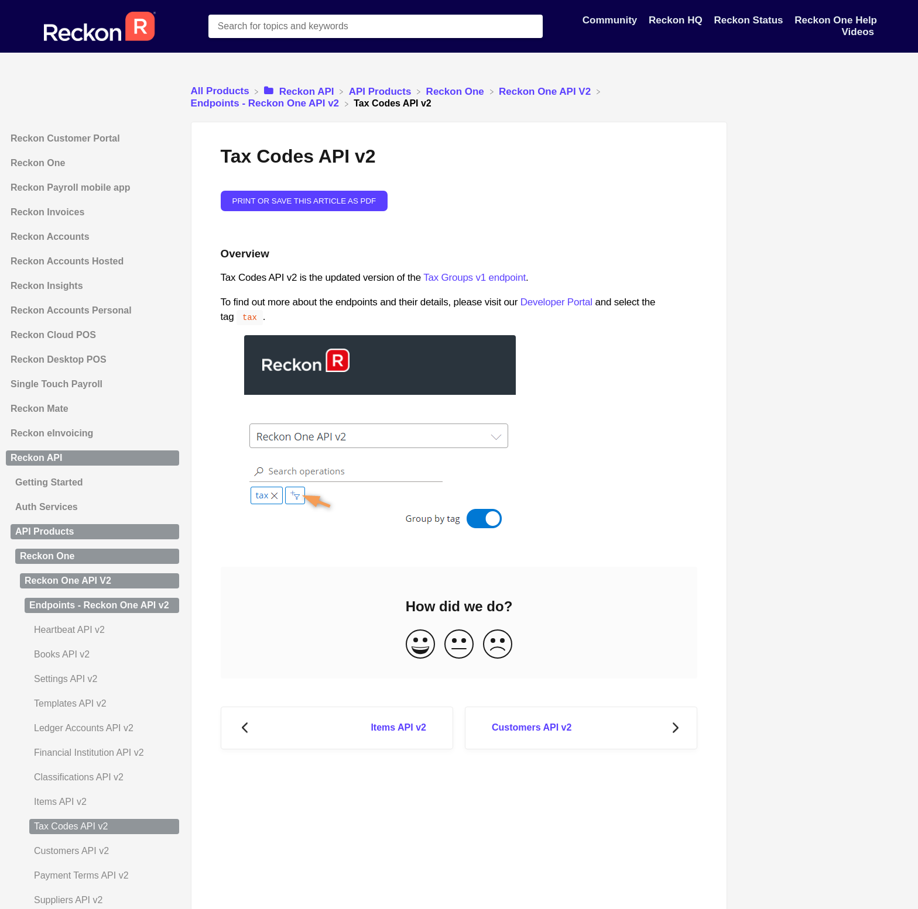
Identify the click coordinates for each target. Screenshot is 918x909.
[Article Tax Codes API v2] (92, 826)
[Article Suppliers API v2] (92, 900)
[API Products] (381, 91)
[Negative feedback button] (497, 644)
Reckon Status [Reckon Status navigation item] (750, 20)
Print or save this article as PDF (304, 201)
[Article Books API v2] (92, 654)
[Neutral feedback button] (459, 644)
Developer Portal (556, 302)
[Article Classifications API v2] (92, 777)
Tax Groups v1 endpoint (474, 277)
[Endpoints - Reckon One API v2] (266, 103)
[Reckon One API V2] (546, 91)
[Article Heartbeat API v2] (92, 630)
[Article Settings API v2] (92, 679)
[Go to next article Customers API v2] (581, 726)
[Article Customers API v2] (92, 851)
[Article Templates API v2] (92, 703)
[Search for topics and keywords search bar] (375, 26)
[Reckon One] (456, 91)
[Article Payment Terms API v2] (92, 875)
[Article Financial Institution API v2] (92, 752)
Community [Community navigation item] (611, 20)
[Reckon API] (300, 91)
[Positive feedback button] (420, 644)
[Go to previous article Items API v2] (337, 726)
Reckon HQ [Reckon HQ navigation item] (677, 20)
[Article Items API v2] (92, 802)
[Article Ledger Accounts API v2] (92, 728)
